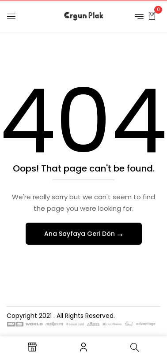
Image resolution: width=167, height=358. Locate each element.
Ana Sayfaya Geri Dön (80, 233)
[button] (152, 15)
